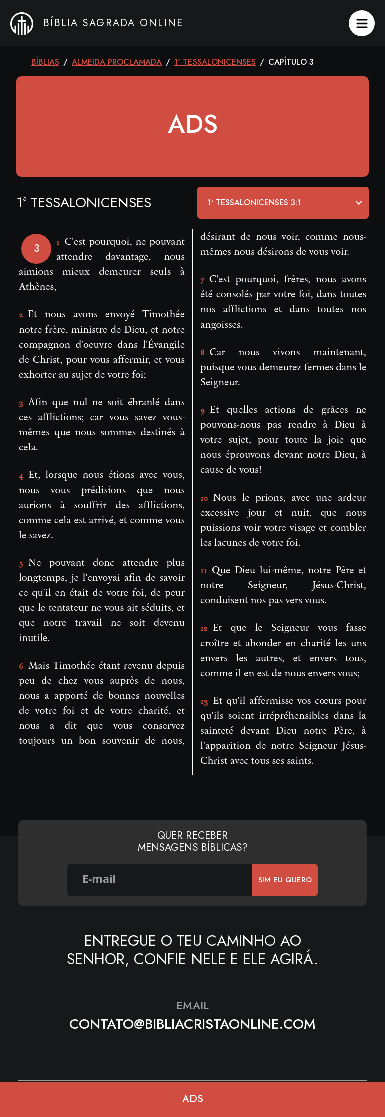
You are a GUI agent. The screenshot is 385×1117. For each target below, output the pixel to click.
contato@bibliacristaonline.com (192, 1024)
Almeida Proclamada (117, 62)
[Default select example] (283, 203)
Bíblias (45, 62)
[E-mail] (160, 880)
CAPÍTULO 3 (291, 62)
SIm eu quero (285, 879)
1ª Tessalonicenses (215, 62)
